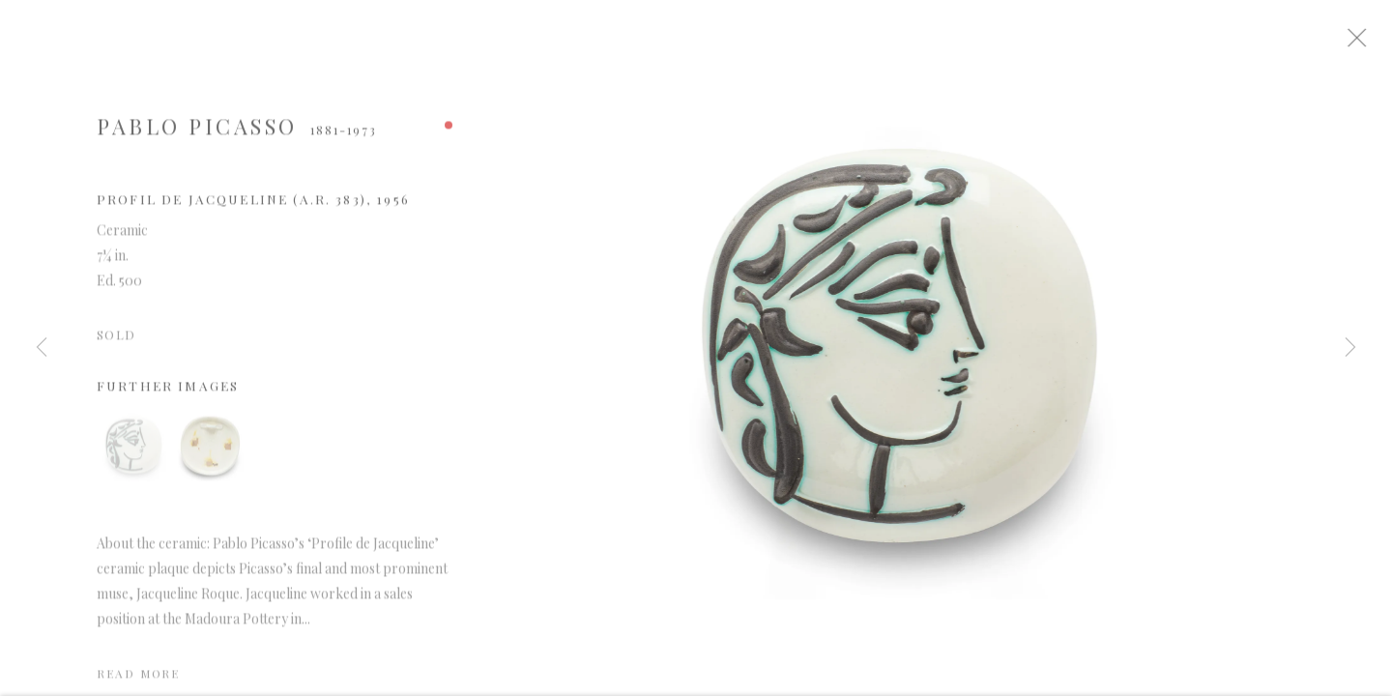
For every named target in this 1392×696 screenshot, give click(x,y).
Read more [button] (138, 681)
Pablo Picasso (197, 134)
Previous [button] (41, 348)
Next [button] (1350, 348)
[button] (133, 454)
